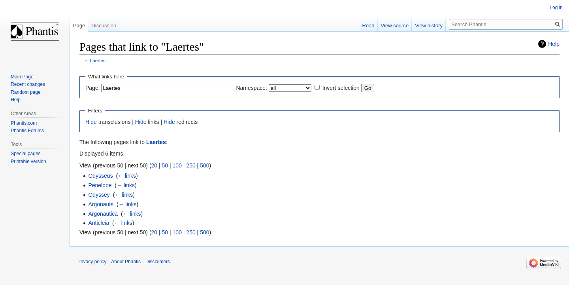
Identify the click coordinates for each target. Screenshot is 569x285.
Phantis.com (24, 123)
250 (190, 165)
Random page (25, 92)
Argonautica (103, 214)
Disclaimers (157, 261)
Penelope (99, 185)
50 (165, 165)
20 (154, 165)
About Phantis (126, 261)
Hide (91, 122)
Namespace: (251, 88)
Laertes (98, 60)
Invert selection (341, 88)
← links (127, 176)
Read (368, 25)
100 (177, 165)
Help (554, 44)
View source (395, 25)
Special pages (25, 153)
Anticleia (98, 223)
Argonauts (100, 204)
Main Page (22, 77)
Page (79, 25)
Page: (92, 88)
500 (204, 165)
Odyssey (98, 195)
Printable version (28, 161)
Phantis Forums (27, 130)
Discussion (103, 25)
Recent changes (28, 84)
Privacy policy (91, 261)
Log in (556, 7)
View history (429, 25)
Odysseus (100, 176)
